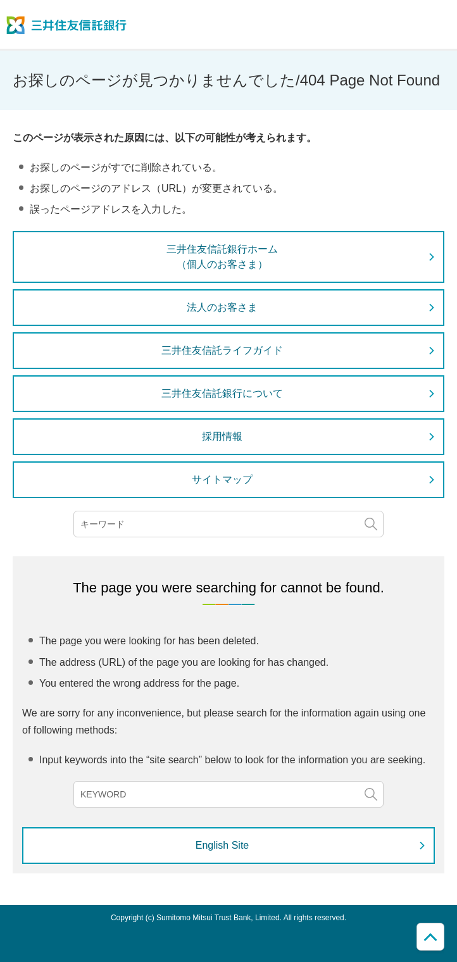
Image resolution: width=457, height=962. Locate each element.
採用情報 (222, 436)
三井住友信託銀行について (222, 393)
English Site (222, 845)
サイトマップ (222, 479)
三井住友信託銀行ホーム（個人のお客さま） (222, 257)
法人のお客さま (222, 307)
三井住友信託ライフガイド (222, 350)
